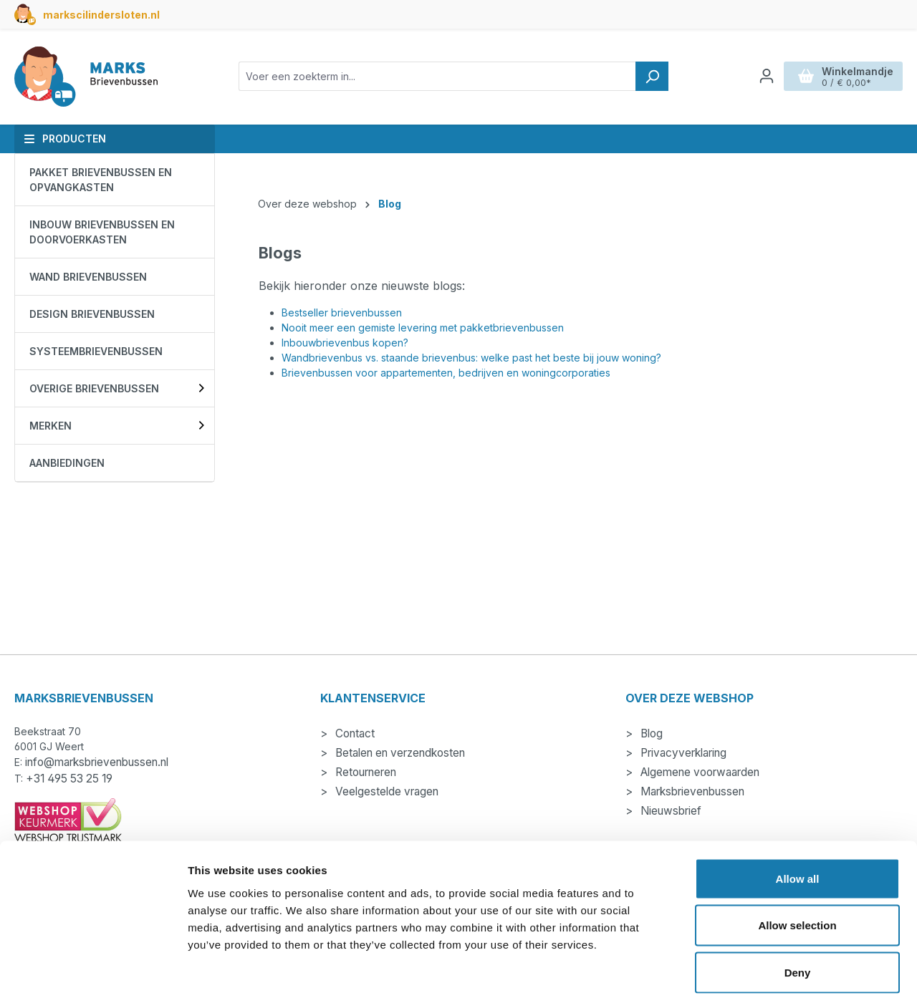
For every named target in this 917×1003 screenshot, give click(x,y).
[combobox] (437, 76)
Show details (752, 975)
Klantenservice (373, 698)
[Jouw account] (766, 76)
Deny (797, 909)
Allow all (798, 815)
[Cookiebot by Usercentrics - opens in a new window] (92, 975)
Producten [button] (65, 138)
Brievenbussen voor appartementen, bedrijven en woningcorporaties (446, 373)
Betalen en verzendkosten (398, 753)
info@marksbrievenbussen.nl (96, 762)
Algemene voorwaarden (698, 772)
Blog (650, 733)
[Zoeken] (651, 76)
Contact (353, 733)
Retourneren (364, 772)
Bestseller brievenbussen (342, 312)
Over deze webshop (689, 698)
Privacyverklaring (682, 753)
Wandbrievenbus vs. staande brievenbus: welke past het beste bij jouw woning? (471, 358)
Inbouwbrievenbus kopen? (345, 342)
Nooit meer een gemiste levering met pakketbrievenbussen (423, 327)
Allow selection (797, 862)
